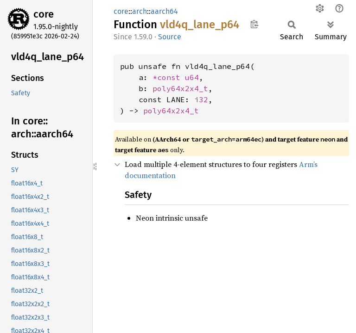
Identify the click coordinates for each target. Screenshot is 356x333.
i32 (201, 99)
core (43, 14)
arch (139, 11)
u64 (192, 77)
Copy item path (254, 24)
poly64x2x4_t (180, 88)
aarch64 (164, 11)
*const (169, 77)
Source (169, 36)
